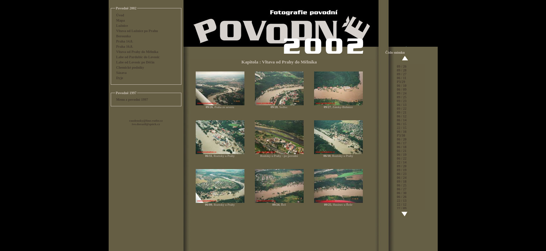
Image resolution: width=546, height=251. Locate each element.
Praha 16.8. (124, 46)
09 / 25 (402, 97)
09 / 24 (402, 93)
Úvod (120, 15)
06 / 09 (402, 89)
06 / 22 (402, 158)
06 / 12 (402, 116)
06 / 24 (402, 178)
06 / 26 (402, 197)
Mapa (120, 20)
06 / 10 (402, 86)
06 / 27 (402, 189)
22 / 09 (402, 208)
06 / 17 (402, 143)
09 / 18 (402, 181)
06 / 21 (402, 151)
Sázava (121, 73)
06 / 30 (402, 193)
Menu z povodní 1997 (132, 99)
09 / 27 (402, 74)
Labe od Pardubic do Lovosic (138, 57)
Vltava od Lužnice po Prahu (137, 31)
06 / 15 (402, 124)
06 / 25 (402, 185)
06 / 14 (402, 120)
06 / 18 (402, 147)
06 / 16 (402, 132)
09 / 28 (402, 70)
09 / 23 (402, 101)
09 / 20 (402, 166)
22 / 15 (402, 128)
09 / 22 (402, 109)
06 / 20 (402, 139)
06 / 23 (402, 174)
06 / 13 (402, 105)
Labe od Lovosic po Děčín (135, 62)
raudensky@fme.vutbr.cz (146, 120)
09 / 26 (402, 66)
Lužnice (122, 26)
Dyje (119, 78)
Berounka (123, 36)
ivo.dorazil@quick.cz (146, 124)
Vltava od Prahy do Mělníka (137, 52)
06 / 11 (401, 78)
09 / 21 (402, 112)
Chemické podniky (130, 67)
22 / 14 (402, 162)
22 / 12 (402, 204)
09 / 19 (402, 170)
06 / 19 (402, 155)
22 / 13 (402, 201)
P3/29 (401, 82)
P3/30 (401, 135)
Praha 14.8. (124, 41)
